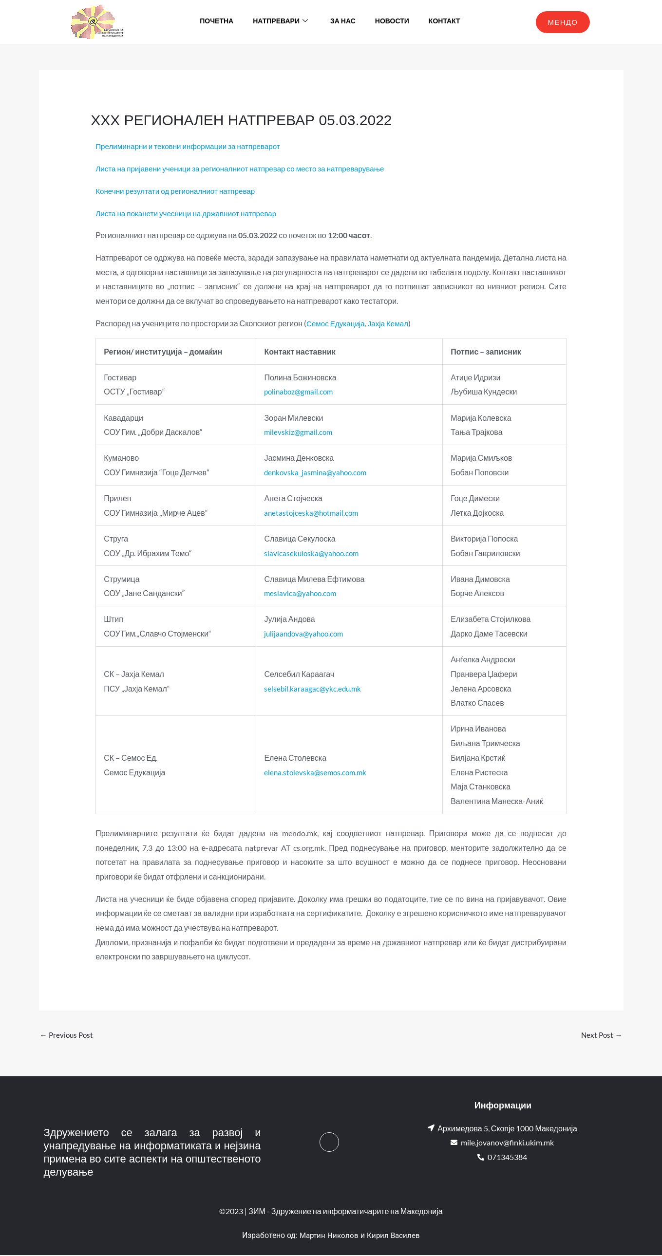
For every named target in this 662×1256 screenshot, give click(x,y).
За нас (343, 22)
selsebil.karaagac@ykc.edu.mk (311, 688)
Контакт (444, 22)
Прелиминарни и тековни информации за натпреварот (192, 145)
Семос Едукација (337, 323)
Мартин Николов (328, 1236)
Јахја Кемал (392, 323)
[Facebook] (329, 1143)
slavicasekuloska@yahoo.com (311, 553)
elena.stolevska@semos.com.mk (315, 772)
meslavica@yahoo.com (299, 593)
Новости (392, 22)
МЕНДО (563, 22)
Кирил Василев (394, 1236)
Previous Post (68, 1035)
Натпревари (280, 22)
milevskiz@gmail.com (297, 431)
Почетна (216, 22)
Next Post (601, 1035)
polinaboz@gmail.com (298, 391)
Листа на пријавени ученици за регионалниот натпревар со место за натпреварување (247, 168)
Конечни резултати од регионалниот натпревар (179, 190)
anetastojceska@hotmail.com (310, 512)
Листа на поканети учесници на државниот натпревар (190, 213)
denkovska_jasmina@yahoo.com (315, 472)
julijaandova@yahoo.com (303, 633)
